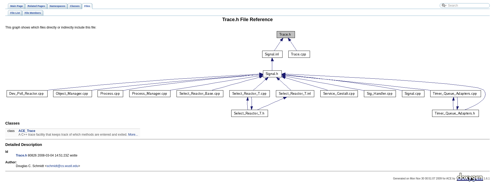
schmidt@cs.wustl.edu (62, 166)
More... (133, 134)
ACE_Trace (26, 131)
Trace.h (21, 155)
